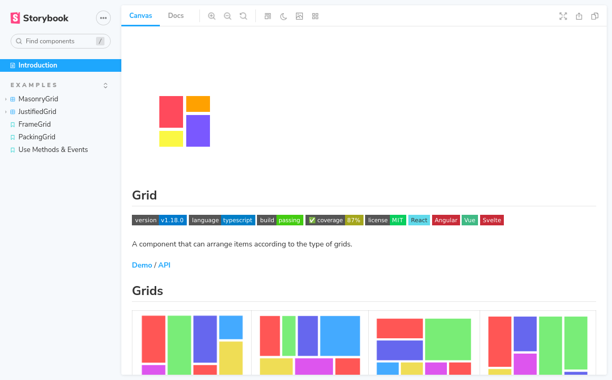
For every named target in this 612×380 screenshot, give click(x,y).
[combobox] (61, 41)
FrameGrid (30, 124)
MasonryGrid (31, 99)
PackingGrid (32, 137)
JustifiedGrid (30, 112)
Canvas (140, 16)
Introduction (33, 65)
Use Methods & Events (48, 150)
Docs (176, 16)
